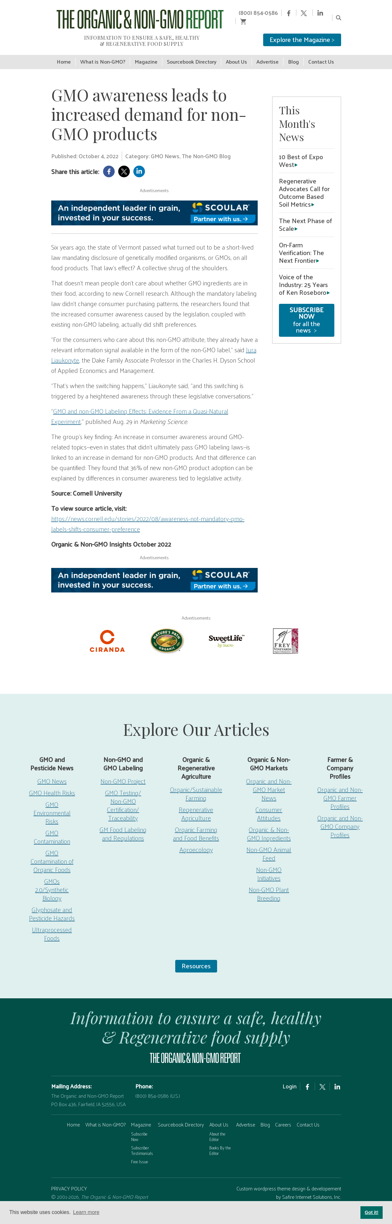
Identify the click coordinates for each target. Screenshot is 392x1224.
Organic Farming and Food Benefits (196, 824)
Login (289, 1077)
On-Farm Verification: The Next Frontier (301, 243)
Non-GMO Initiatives (269, 864)
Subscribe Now (139, 1127)
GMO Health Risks (52, 783)
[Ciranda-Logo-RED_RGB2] (107, 631)
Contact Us (308, 1115)
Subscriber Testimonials (142, 1141)
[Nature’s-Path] (166, 631)
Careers (283, 1115)
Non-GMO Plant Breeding (269, 884)
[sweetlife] (226, 631)
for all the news (306, 311)
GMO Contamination (52, 828)
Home (73, 1115)
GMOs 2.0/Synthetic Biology (52, 880)
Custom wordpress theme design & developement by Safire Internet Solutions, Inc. (288, 1183)
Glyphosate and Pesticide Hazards (52, 904)
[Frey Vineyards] (285, 631)
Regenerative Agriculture (196, 804)
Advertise (245, 1115)
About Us (218, 1115)
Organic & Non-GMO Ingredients (269, 824)
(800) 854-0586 (246, 12)
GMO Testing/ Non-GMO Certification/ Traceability (123, 795)
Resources (196, 956)
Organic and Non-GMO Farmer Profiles (340, 788)
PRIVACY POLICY (69, 1179)
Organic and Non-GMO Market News (269, 780)
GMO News (52, 771)
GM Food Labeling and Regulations (123, 824)
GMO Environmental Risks (52, 803)
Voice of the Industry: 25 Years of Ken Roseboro (303, 275)
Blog (265, 1115)
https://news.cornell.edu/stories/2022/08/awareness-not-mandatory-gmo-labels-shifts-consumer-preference (147, 515)
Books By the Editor (220, 1141)
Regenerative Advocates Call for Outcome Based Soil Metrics (304, 183)
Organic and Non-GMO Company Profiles (340, 817)
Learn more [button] (86, 1212)
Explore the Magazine (302, 31)
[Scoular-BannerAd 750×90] (154, 203)
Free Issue (139, 1152)
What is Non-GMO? (105, 1115)
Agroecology (196, 840)
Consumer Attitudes (268, 804)
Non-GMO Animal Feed (268, 844)
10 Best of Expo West (301, 151)
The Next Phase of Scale (305, 215)
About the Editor (217, 1127)
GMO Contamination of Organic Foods (52, 852)
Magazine (141, 1115)
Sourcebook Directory (181, 1115)
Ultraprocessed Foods (52, 924)
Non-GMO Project (123, 771)
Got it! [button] (371, 1212)
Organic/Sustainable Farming (196, 784)
